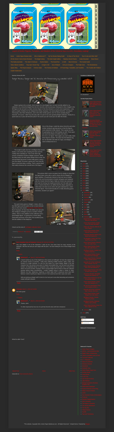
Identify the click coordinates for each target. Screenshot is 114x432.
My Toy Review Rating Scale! (56, 56)
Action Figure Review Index (24, 56)
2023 (84, 171)
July (85, 204)
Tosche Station (44, 62)
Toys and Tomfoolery (88, 414)
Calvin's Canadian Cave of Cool (91, 355)
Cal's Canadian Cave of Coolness (26, 242)
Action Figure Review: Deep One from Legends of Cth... (93, 306)
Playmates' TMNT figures (34, 208)
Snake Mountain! (84, 59)
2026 (84, 163)
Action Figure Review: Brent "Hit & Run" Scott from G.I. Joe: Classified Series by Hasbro (96, 113)
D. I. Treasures (86, 359)
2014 (84, 313)
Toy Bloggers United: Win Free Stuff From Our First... (92, 239)
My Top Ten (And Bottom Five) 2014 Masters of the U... (92, 286)
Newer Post (15, 371)
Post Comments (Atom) (26, 374)
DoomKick (85, 366)
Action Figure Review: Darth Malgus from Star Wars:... (91, 294)
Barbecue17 (24, 257)
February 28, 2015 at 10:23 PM (45, 242)
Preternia (84, 397)
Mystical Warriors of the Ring (90, 388)
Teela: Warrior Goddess (17, 65)
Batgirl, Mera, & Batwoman (89, 353)
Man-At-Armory (73, 62)
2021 (84, 176)
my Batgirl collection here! (33, 227)
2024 (84, 168)
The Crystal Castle (85, 62)
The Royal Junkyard (25, 68)
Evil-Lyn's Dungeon (68, 65)
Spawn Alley (14, 68)
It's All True (85, 376)
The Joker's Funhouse (31, 62)
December (87, 192)
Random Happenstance (88, 399)
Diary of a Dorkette (87, 361)
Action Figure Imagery (88, 349)
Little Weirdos (86, 380)
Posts (84, 319)
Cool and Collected (87, 357)
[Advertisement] (43, 355)
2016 (84, 188)
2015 (84, 190)
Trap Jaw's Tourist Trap (32, 65)
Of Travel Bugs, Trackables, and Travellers (72, 68)
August (86, 202)
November (87, 195)
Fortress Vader (38, 68)
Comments (85, 323)
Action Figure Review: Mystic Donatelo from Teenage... (92, 254)
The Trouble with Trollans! (93, 68)
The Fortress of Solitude (51, 68)
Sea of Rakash (56, 65)
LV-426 (64, 62)
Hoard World (85, 374)
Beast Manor (94, 59)
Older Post (72, 371)
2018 (84, 183)
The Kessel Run (55, 62)
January (86, 309)
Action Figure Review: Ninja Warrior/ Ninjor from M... (91, 231)
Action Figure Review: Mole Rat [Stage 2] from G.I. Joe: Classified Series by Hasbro (96, 134)
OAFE (84, 393)
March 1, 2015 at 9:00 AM (37, 301)
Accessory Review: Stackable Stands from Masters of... (92, 274)
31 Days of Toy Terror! (73, 56)
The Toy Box (85, 407)
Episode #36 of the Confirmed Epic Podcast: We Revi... (92, 290)
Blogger (88, 424)
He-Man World (86, 372)
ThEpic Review (86, 410)
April (85, 212)
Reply (18, 250)
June (85, 207)
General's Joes (86, 368)
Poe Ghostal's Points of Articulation (92, 395)
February (86, 217)
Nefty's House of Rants (88, 390)
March (86, 214)
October (86, 197)
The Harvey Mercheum (88, 405)
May (85, 209)
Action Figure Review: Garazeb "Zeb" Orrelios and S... (92, 258)
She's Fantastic (86, 401)
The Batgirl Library (40, 59)
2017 (84, 185)
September (87, 200)
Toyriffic (84, 412)
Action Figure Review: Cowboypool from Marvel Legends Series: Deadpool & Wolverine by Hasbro (96, 153)
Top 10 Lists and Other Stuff (89, 56)
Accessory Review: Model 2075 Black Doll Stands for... (92, 235)
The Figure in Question (88, 403)
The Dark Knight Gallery (54, 59)
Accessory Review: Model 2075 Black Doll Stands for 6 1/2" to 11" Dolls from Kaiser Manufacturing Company (92, 123)
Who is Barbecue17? (40, 56)
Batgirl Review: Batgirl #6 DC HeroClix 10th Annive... (92, 219)
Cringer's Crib (45, 65)
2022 (84, 173)
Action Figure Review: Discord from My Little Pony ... (92, 243)
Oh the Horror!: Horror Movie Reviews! (21, 59)
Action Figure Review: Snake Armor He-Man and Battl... (92, 223)
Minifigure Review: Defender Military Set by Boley (91, 302)
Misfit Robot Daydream (88, 386)
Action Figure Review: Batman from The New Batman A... (92, 266)
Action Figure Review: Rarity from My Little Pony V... (91, 247)
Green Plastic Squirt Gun (89, 370)
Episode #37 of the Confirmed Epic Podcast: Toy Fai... (92, 262)
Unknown (19, 289)
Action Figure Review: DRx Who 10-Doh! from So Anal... (93, 270)
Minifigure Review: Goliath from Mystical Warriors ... (92, 251)
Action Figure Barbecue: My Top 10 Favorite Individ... (92, 278)
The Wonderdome (92, 65)
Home (12, 56)
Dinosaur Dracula (87, 364)
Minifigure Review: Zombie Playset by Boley (91, 298)
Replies (20, 254)
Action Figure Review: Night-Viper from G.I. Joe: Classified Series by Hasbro (96, 104)
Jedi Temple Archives (88, 378)
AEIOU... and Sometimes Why (90, 351)
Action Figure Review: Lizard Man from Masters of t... (92, 282)
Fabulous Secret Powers (70, 59)
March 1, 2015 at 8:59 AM (37, 257)
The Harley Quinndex (16, 62)
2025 (84, 166)
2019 (84, 180)
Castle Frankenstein (16, 70)
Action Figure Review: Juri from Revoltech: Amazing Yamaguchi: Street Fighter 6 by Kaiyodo (96, 143)
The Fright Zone (80, 65)
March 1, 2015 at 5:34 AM (29, 289)
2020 (84, 178)
